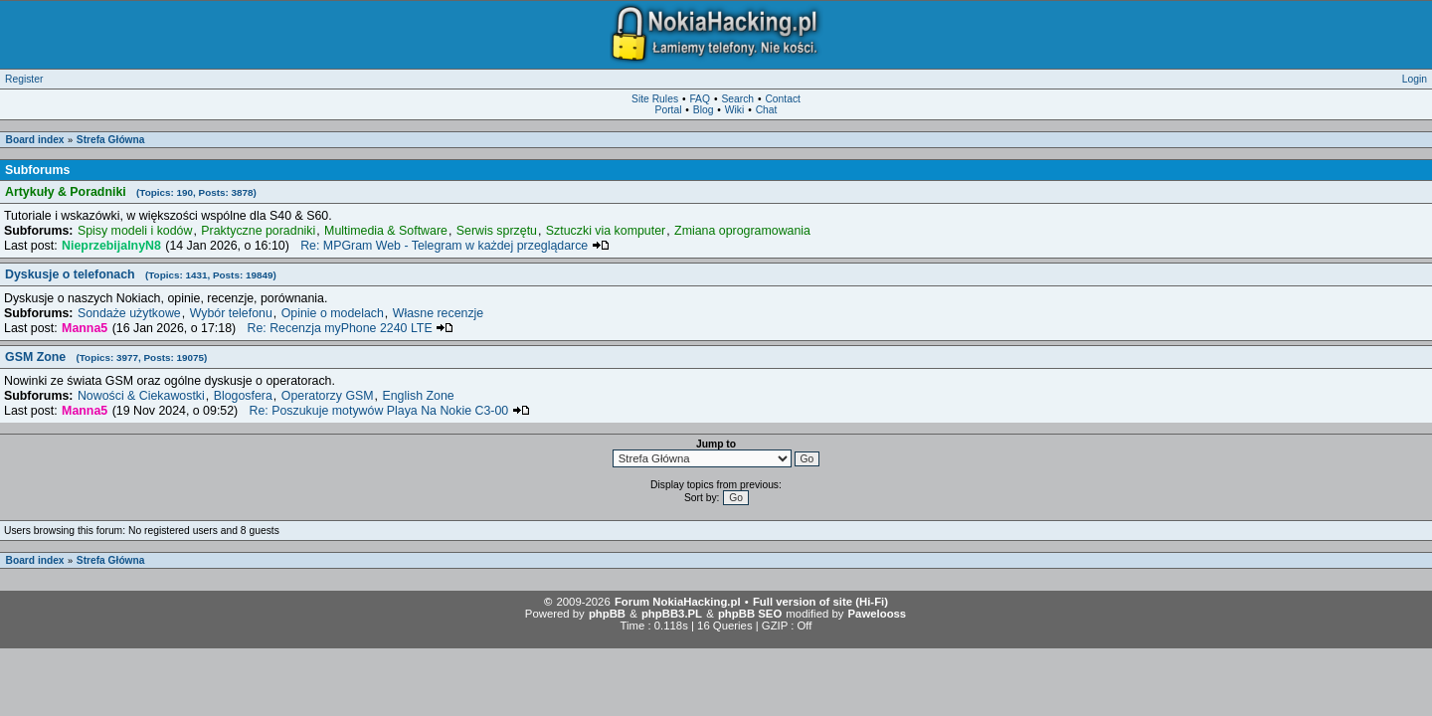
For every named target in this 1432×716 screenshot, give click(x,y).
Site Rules (654, 98)
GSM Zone (106, 357)
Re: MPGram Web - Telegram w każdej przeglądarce (455, 246)
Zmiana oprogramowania (742, 231)
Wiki (734, 109)
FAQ (699, 98)
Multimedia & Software (386, 231)
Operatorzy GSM (327, 396)
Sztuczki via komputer (605, 231)
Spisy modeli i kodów (135, 231)
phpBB (607, 614)
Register (24, 79)
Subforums (37, 170)
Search (737, 98)
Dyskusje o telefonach (140, 274)
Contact (783, 98)
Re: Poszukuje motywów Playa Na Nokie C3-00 (390, 411)
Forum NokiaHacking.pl (678, 602)
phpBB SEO (750, 614)
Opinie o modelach (332, 313)
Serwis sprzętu (496, 231)
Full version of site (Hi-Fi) (820, 602)
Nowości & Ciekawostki (141, 396)
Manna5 (84, 328)
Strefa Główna (111, 139)
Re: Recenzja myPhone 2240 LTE (350, 328)
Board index (35, 139)
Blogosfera (243, 396)
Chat (767, 109)
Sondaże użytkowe (129, 313)
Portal (668, 109)
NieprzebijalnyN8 (111, 246)
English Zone (417, 396)
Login (1414, 79)
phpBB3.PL (671, 614)
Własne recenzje (438, 313)
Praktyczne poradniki (258, 231)
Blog (703, 109)
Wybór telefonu (231, 313)
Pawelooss (877, 614)
